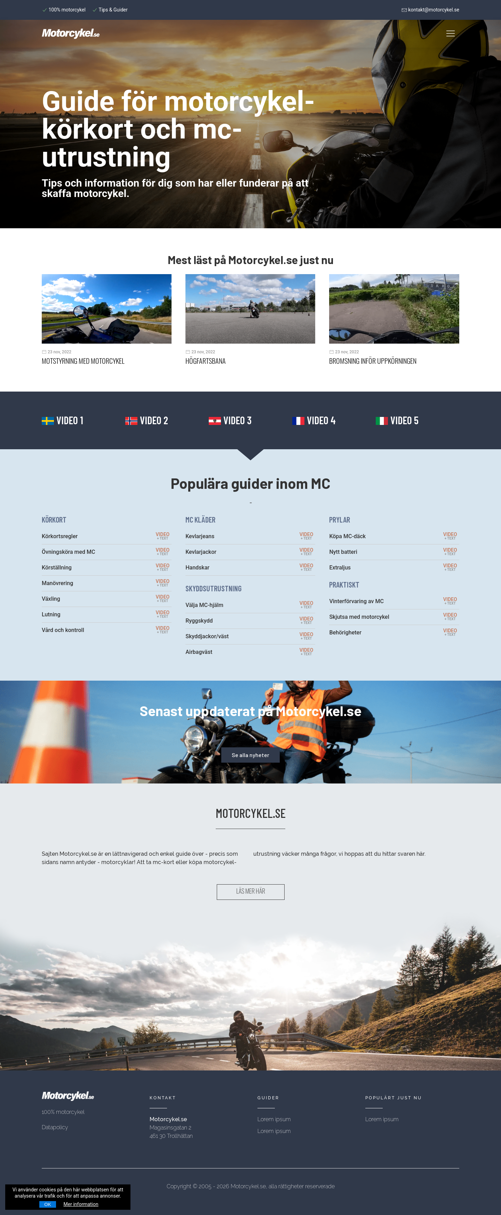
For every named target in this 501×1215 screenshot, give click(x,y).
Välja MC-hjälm (204, 605)
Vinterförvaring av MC (356, 601)
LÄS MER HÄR (250, 892)
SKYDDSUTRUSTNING (213, 588)
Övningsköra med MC (68, 552)
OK (47, 1204)
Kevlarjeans (199, 536)
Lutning (51, 614)
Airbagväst (198, 652)
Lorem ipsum (274, 1119)
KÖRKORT (54, 519)
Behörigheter (345, 632)
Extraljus (340, 567)
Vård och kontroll (63, 630)
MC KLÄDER (200, 519)
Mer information (81, 1204)
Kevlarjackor (200, 552)
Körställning (57, 567)
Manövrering (57, 583)
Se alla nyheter (250, 755)
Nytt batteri (343, 552)
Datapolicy (55, 1127)
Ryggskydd (199, 620)
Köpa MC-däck (347, 536)
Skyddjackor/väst (207, 636)
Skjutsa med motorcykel (359, 617)
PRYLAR (339, 519)
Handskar (197, 567)
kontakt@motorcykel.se (430, 10)
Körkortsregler (60, 536)
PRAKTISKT (344, 584)
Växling (51, 599)
